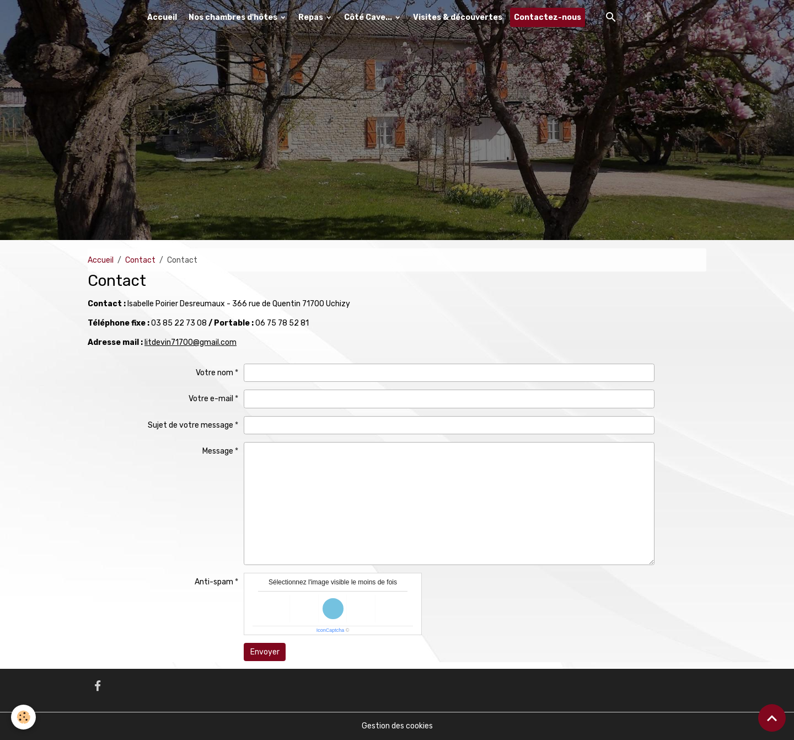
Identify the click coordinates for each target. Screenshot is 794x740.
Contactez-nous (547, 17)
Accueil (162, 17)
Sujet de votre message (190, 425)
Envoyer (265, 652)
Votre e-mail (211, 398)
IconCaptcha (330, 630)
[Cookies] (23, 717)
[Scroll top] (772, 718)
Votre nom (214, 372)
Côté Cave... (369, 17)
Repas (311, 17)
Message (217, 451)
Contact (140, 260)
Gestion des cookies (397, 726)
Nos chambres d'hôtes (234, 17)
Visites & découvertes (457, 17)
